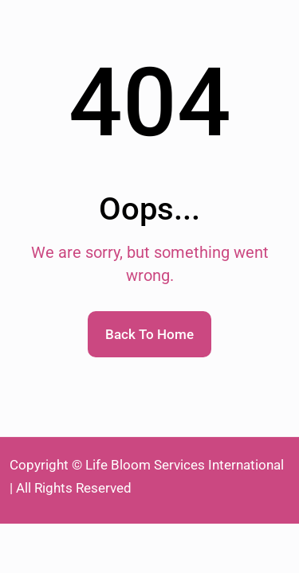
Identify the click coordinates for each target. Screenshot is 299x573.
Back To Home (149, 334)
